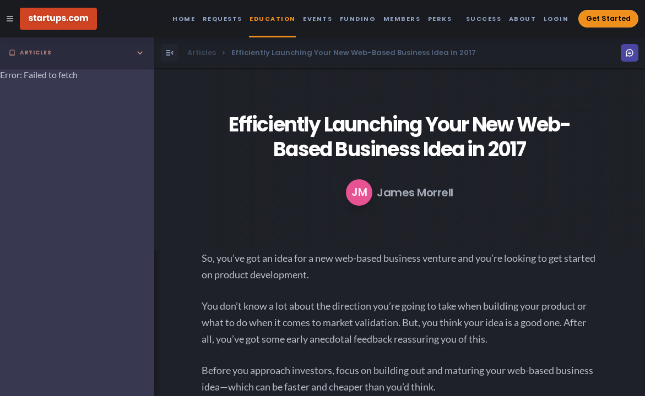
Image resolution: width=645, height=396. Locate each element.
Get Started (608, 18)
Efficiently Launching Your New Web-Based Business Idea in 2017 (399, 137)
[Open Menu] (169, 53)
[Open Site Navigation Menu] (10, 18)
